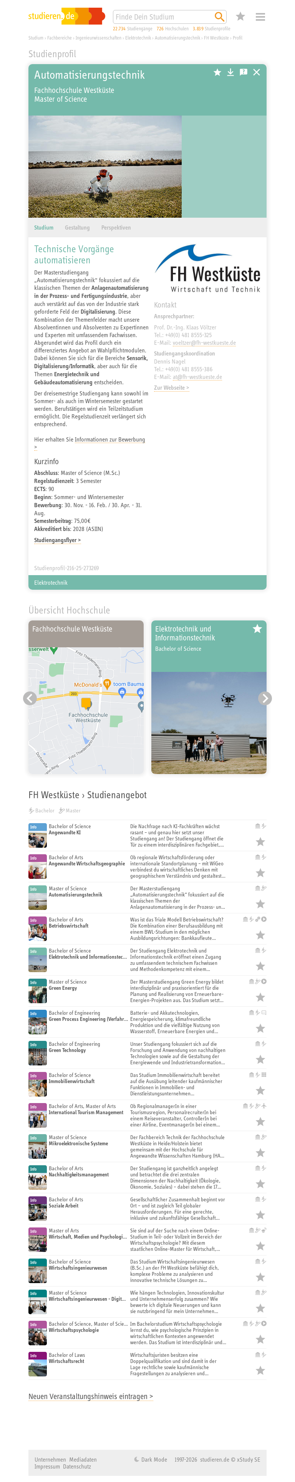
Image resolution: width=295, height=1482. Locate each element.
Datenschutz (77, 1466)
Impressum (47, 1466)
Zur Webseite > (171, 387)
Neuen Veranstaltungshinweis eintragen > (90, 1396)
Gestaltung (77, 227)
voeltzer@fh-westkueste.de (204, 342)
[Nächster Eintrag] (265, 698)
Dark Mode (153, 1459)
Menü (260, 17)
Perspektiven (116, 227)
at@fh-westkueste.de (197, 376)
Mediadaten (83, 1459)
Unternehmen (50, 1459)
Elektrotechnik (51, 582)
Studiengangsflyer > (57, 540)
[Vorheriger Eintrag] (30, 698)
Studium (43, 227)
